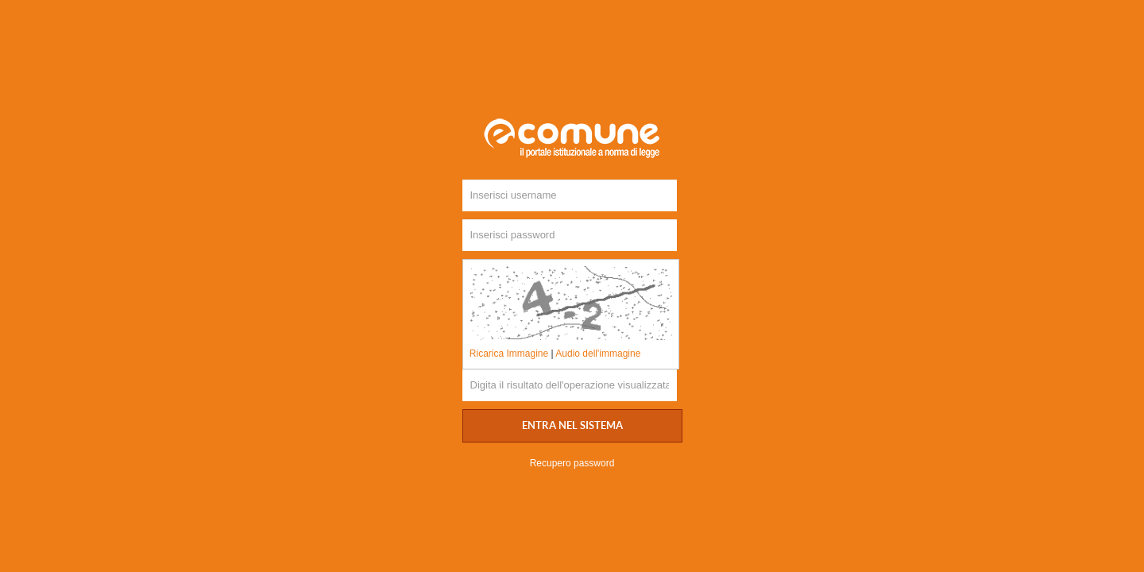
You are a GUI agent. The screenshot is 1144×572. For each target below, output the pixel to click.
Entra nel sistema (572, 425)
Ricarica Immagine (509, 353)
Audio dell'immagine (597, 353)
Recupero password (572, 463)
